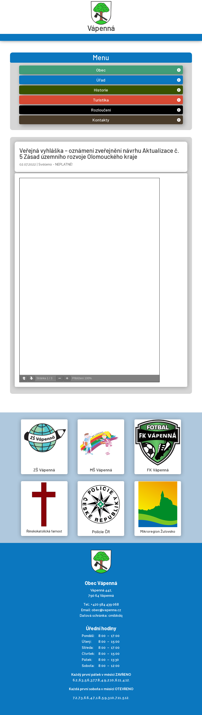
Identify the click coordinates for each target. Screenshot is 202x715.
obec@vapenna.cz (106, 406)
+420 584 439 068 (105, 400)
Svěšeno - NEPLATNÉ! (55, 164)
